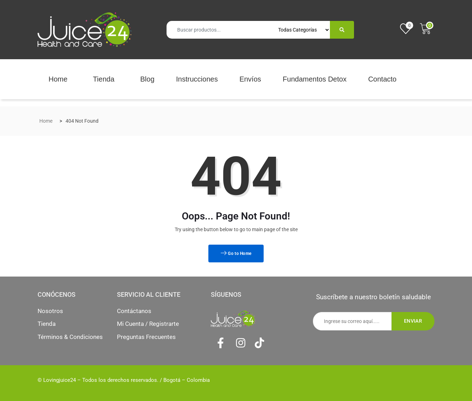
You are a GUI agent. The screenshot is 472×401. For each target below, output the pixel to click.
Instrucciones (197, 79)
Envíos (250, 79)
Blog (147, 79)
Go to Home (236, 253)
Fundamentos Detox (315, 79)
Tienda (103, 79)
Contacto (382, 79)
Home (58, 79)
